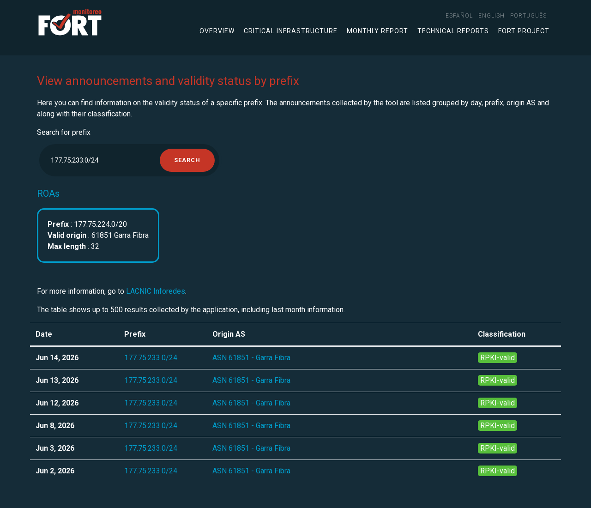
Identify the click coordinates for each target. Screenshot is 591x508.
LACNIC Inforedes (155, 291)
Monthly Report (377, 31)
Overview (217, 31)
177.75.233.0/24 (150, 357)
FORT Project (523, 31)
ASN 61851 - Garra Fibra (251, 357)
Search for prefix (63, 132)
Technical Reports (453, 31)
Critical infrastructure (291, 31)
